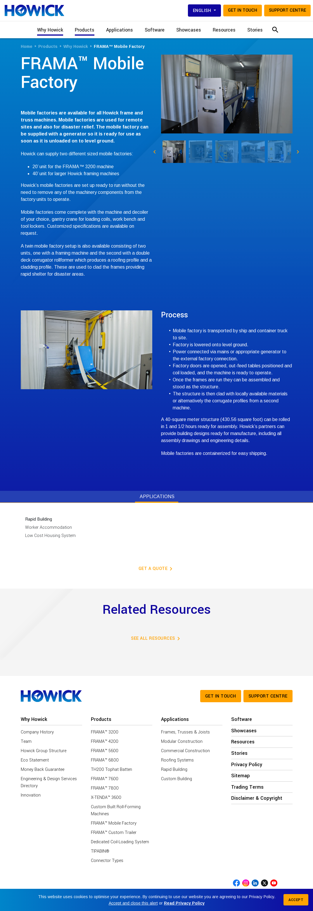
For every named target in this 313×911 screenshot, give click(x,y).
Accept (295, 900)
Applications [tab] (157, 496)
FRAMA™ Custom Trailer (113, 833)
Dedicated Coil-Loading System (120, 842)
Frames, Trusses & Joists (185, 732)
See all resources (156, 638)
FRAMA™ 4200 (104, 741)
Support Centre (287, 10)
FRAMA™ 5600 (104, 751)
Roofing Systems (177, 760)
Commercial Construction (185, 751)
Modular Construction (182, 741)
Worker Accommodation (48, 527)
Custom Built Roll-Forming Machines (116, 810)
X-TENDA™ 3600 (106, 797)
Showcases (244, 731)
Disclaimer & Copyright (256, 798)
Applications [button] (119, 30)
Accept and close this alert (133, 903)
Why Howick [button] (50, 30)
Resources (224, 30)
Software (155, 30)
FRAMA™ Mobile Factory (113, 823)
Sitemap (240, 776)
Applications (175, 719)
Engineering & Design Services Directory (49, 782)
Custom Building (176, 779)
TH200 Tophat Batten (111, 769)
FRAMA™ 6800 (105, 760)
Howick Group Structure (43, 751)
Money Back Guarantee (42, 769)
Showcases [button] (188, 30)
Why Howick (34, 719)
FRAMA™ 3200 (104, 732)
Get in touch (242, 10)
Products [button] (84, 30)
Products (101, 719)
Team (26, 741)
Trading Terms (247, 787)
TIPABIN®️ (100, 851)
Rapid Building (38, 519)
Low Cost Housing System (50, 535)
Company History (37, 732)
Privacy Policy (246, 765)
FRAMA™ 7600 (104, 779)
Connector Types (107, 861)
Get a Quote (157, 568)
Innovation (31, 795)
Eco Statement (35, 760)
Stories (255, 30)
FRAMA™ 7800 (105, 788)
